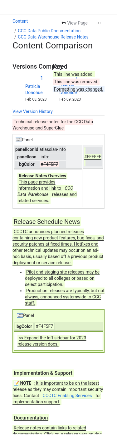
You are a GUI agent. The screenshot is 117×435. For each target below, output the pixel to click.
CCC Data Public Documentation (49, 30)
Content (20, 21)
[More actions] (99, 23)
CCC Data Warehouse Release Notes (53, 36)
